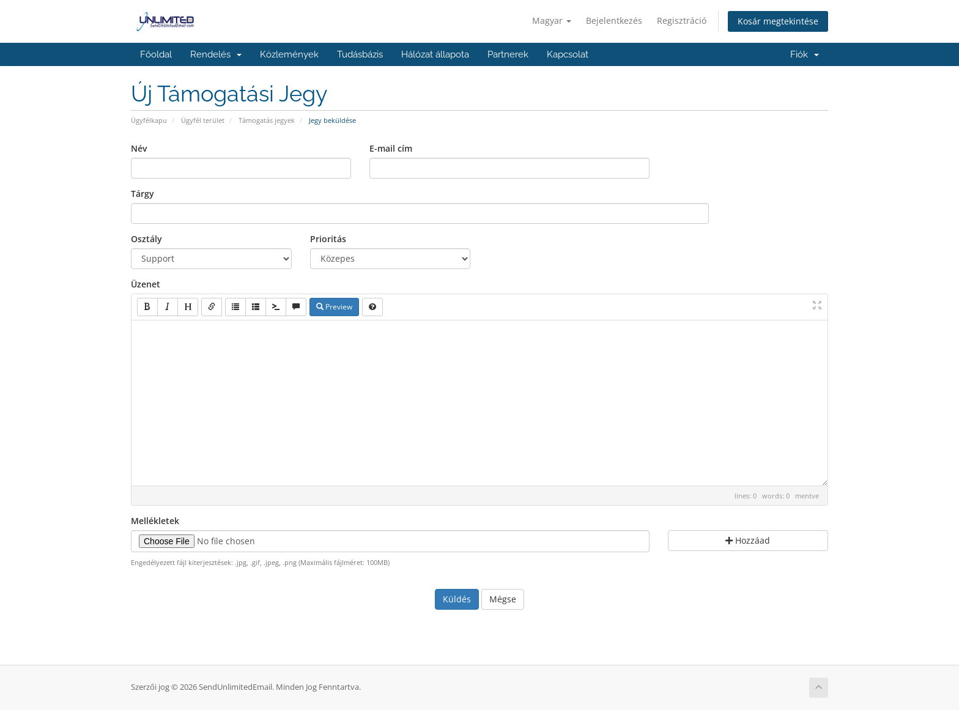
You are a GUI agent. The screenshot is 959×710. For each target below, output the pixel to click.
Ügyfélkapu (149, 120)
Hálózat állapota (435, 54)
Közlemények (289, 54)
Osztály (146, 239)
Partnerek (507, 54)
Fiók (804, 54)
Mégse (502, 599)
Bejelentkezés (614, 20)
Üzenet (145, 284)
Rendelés (216, 54)
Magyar (551, 20)
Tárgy (142, 193)
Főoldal (156, 54)
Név (139, 148)
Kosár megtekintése (778, 21)
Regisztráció (681, 20)
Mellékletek (155, 521)
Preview (334, 306)
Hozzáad (747, 540)
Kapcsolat (567, 54)
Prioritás (328, 239)
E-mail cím (390, 148)
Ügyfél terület (202, 120)
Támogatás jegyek (267, 120)
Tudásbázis (360, 54)
